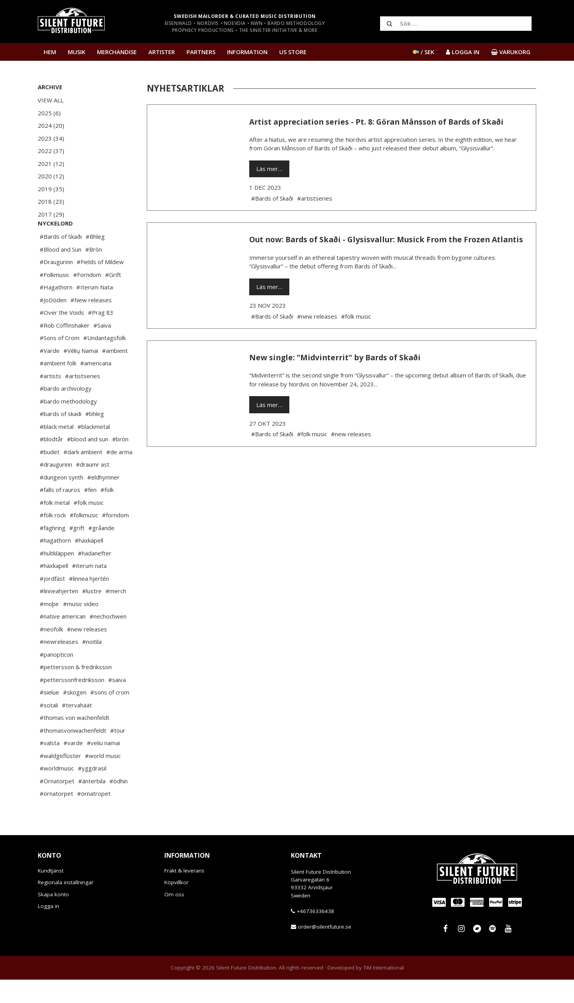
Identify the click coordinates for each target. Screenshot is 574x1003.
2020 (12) (51, 176)
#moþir (49, 627)
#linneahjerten (59, 614)
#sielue (49, 715)
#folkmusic (84, 538)
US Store (292, 52)
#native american (63, 639)
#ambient (115, 374)
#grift (77, 551)
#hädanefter (94, 576)
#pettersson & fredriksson (76, 690)
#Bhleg (95, 260)
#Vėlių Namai (80, 374)
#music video (81, 627)
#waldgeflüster (60, 779)
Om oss (174, 917)
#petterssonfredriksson (72, 703)
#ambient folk (58, 386)
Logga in (48, 929)
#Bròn (93, 273)
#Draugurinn (56, 285)
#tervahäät (77, 728)
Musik (76, 52)
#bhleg (94, 437)
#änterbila (92, 804)
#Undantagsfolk (104, 361)
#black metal (57, 450)
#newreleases (59, 665)
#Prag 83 (100, 336)
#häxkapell (54, 589)
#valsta (50, 766)
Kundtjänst (50, 893)
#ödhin (118, 804)
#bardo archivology (66, 412)
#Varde (50, 374)
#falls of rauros (60, 513)
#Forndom (87, 298)
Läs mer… (269, 169)
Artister (161, 52)
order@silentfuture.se (324, 950)
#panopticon (56, 678)
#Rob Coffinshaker (65, 349)
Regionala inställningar (65, 905)
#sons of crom (109, 715)
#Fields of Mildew (100, 285)
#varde (73, 766)
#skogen (74, 715)
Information (247, 52)
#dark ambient (82, 475)
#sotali (49, 728)
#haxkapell (89, 564)
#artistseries (82, 399)
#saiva (117, 703)
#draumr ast (92, 488)
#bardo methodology (68, 424)
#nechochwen (108, 639)
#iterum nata (89, 589)
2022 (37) (51, 151)
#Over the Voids (62, 336)
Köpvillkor (176, 905)
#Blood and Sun (60, 273)
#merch (116, 614)
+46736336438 (315, 934)
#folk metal (55, 526)
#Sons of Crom (59, 361)
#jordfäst (52, 602)
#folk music (89, 526)
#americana (95, 386)
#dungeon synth (61, 500)
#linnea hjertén (89, 602)
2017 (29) (51, 214)
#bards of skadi (60, 437)
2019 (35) (51, 189)
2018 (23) (51, 201)
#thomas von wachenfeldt (74, 741)
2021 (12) (51, 163)
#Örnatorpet (57, 804)
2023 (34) (51, 138)
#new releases (87, 652)
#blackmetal (93, 450)
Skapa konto (53, 917)
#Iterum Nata (94, 310)
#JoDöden (53, 323)
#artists (50, 399)
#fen (90, 513)
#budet (50, 475)
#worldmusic (57, 791)
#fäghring (52, 551)
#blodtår (51, 462)
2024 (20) (51, 125)
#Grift (113, 298)
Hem (50, 52)
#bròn (120, 462)
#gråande (101, 551)
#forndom (115, 538)
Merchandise (117, 52)
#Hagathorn (56, 310)
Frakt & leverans (184, 893)
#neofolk (51, 652)
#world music (103, 779)
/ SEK (423, 52)
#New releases (91, 323)
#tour (117, 754)
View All (50, 100)
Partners (201, 52)
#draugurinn (56, 488)
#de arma (119, 475)
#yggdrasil (92, 791)
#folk (107, 513)
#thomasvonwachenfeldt (73, 754)
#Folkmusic (54, 298)
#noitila (92, 665)
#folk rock (53, 538)
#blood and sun (87, 462)
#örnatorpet (56, 817)
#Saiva (102, 349)
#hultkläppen (57, 576)
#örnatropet (94, 817)
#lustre (92, 614)
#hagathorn (55, 564)
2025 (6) (49, 113)
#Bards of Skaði (61, 260)
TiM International (383, 990)
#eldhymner (103, 500)
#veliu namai (103, 766)
